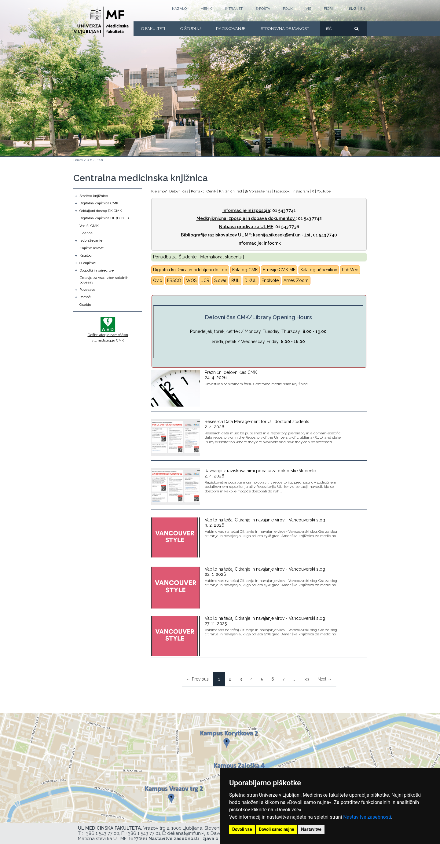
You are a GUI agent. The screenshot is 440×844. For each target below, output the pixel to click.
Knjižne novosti (92, 248)
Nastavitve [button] (311, 829)
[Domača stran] (101, 21)
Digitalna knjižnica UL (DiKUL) (104, 218)
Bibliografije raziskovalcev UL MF (216, 234)
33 (306, 679)
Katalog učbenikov (318, 269)
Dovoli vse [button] (242, 829)
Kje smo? (159, 191)
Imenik (206, 8)
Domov (78, 160)
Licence (86, 233)
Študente (187, 256)
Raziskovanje (230, 28)
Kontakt (197, 191)
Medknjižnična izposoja (220, 218)
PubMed (350, 269)
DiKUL (250, 280)
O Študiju (190, 28)
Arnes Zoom (296, 280)
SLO (352, 8)
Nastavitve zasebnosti (367, 817)
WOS (191, 280)
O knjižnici (88, 263)
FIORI (328, 8)
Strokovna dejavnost (285, 28)
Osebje (85, 304)
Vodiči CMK (89, 226)
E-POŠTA (262, 8)
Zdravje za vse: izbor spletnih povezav (103, 280)
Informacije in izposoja (246, 210)
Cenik (211, 191)
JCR (205, 280)
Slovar (220, 280)
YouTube (324, 191)
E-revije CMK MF (279, 269)
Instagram (300, 191)
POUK (288, 8)
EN (362, 8)
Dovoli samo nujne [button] (276, 829)
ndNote (271, 280)
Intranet (234, 8)
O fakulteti (153, 28)
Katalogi (86, 255)
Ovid (157, 280)
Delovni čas (178, 191)
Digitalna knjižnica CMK (99, 203)
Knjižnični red (230, 191)
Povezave (87, 289)
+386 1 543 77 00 (101, 833)
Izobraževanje (90, 240)
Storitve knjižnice (93, 196)
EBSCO (174, 280)
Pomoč (85, 297)
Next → (324, 679)
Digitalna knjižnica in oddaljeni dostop (190, 269)
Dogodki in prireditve (96, 270)
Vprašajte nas (260, 191)
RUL (235, 280)
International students (221, 256)
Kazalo (179, 8)
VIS (308, 8)
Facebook (282, 191)
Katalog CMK (245, 269)
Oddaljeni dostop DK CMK (100, 211)
